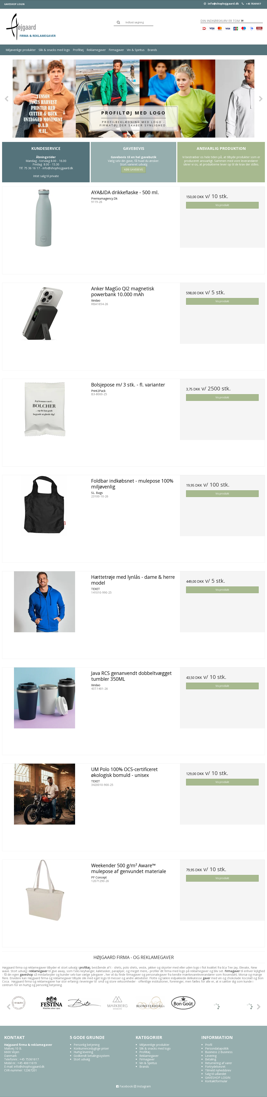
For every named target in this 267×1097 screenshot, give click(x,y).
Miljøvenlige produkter (21, 50)
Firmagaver (116, 50)
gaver (206, 978)
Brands (152, 50)
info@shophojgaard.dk (221, 3)
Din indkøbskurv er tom (221, 21)
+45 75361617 (253, 3)
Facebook (124, 1086)
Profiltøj (78, 50)
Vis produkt (222, 205)
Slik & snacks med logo (54, 50)
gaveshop (27, 974)
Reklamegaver (96, 50)
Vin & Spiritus (136, 50)
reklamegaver (38, 971)
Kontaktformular (216, 1081)
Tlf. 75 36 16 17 (29, 168)
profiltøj (84, 967)
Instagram (142, 1086)
